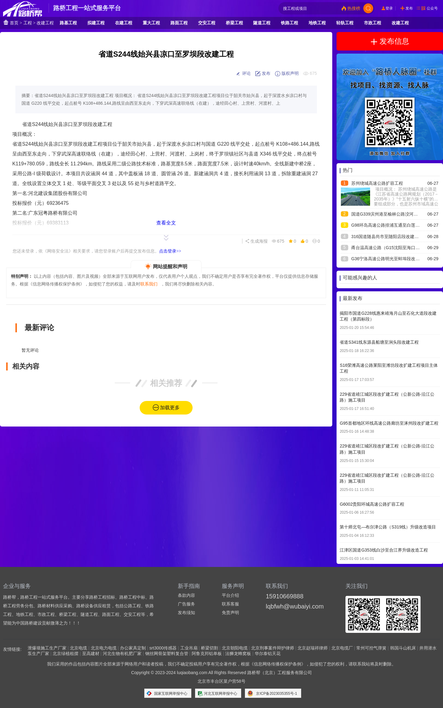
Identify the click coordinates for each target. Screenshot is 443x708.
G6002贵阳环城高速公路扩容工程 (372, 504)
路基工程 (68, 22)
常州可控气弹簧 (371, 647)
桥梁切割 (209, 647)
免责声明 (230, 612)
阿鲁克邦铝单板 (207, 653)
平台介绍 (230, 595)
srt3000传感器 (163, 647)
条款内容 (186, 595)
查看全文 (166, 222)
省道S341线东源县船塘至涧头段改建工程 (379, 342)
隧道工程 (261, 22)
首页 (10, 22)
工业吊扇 (189, 647)
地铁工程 (317, 22)
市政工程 (372, 22)
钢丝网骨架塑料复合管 (166, 653)
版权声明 (287, 73)
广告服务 (186, 603)
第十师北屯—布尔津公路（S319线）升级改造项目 (388, 526)
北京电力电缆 (104, 647)
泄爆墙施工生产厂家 (47, 647)
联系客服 (230, 603)
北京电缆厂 (342, 647)
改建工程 (45, 22)
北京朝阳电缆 (235, 647)
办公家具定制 (133, 647)
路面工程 (179, 22)
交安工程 (206, 22)
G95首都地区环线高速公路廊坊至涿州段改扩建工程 (389, 423)
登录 (389, 8)
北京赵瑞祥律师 (312, 647)
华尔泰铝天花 (268, 653)
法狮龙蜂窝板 (238, 653)
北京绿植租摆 (65, 653)
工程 (27, 22)
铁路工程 (289, 22)
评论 (243, 73)
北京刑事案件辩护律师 (272, 647)
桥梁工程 (234, 22)
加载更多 (170, 407)
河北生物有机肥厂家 (122, 653)
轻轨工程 (344, 22)
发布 (409, 8)
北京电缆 (78, 647)
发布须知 (186, 612)
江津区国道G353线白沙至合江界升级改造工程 (384, 550)
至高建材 (90, 653)
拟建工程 (96, 22)
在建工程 (123, 22)
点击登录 (170, 251)
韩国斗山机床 (403, 647)
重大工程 (151, 22)
